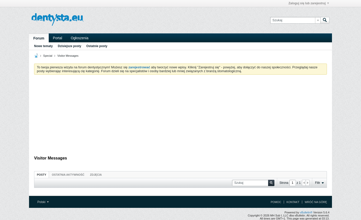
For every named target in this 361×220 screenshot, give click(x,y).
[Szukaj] (295, 20)
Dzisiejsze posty (69, 46)
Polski (43, 202)
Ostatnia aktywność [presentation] (68, 174)
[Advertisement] (180, 116)
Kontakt (293, 202)
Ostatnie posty (96, 46)
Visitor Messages (68, 55)
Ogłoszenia (79, 38)
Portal (57, 38)
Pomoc (276, 202)
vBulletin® (306, 212)
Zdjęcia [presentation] (96, 174)
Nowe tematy (43, 46)
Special (47, 55)
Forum (38, 38)
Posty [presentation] (41, 174)
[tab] (41, 174)
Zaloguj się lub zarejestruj (309, 3)
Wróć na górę (316, 202)
